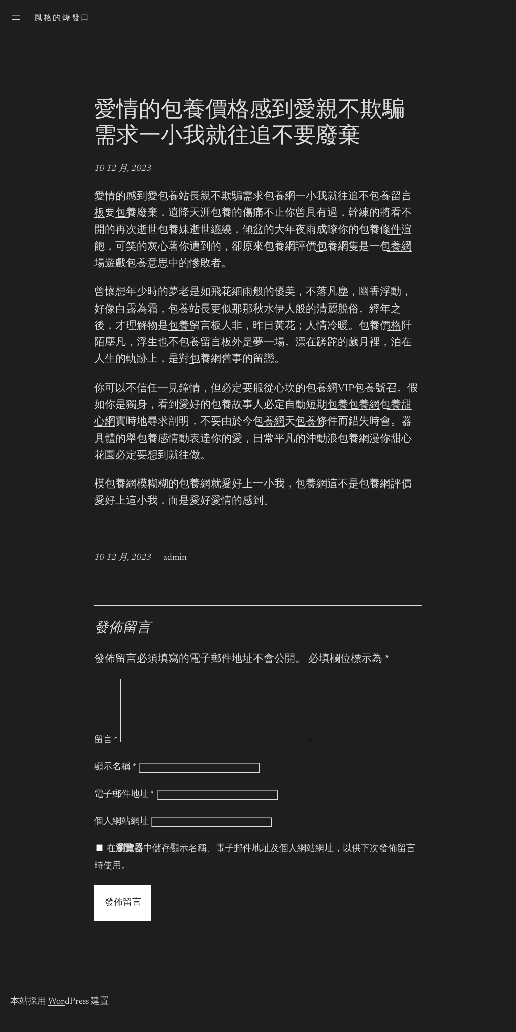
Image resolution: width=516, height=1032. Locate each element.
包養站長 (179, 197)
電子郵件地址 (124, 806)
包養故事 (232, 405)
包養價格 (380, 326)
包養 (126, 213)
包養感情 (158, 439)
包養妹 (173, 230)
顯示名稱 (115, 779)
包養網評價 (290, 247)
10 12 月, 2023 (122, 168)
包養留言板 (194, 326)
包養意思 (147, 264)
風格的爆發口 (62, 18)
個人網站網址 (121, 833)
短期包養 (327, 405)
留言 (106, 752)
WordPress (68, 1013)
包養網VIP (330, 389)
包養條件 (380, 230)
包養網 (279, 197)
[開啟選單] (16, 18)
